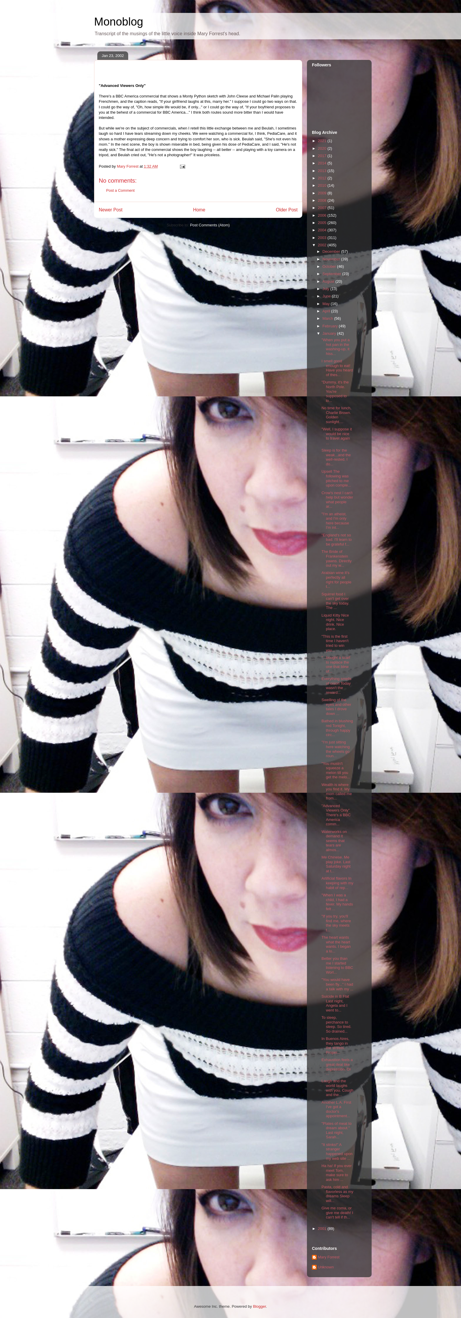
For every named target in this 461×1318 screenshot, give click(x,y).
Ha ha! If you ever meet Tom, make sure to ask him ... (336, 1173)
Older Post (287, 209)
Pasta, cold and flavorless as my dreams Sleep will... (337, 1194)
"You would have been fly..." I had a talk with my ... (337, 984)
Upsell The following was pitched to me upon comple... (336, 478)
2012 (323, 178)
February (331, 326)
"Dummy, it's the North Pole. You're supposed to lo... (335, 391)
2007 (323, 208)
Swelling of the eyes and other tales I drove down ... (336, 707)
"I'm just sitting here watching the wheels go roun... (335, 749)
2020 (323, 148)
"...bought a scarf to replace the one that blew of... (335, 664)
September (332, 274)
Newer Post (111, 209)
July (326, 289)
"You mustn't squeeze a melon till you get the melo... (335, 770)
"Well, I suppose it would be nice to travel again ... (336, 436)
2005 (323, 222)
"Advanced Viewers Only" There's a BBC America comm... (335, 815)
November (332, 259)
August (329, 281)
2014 (323, 163)
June (327, 296)
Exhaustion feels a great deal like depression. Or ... (337, 1067)
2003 (323, 237)
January (330, 333)
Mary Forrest (329, 1257)
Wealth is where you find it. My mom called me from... (336, 791)
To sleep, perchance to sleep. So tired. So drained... (336, 1024)
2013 (323, 171)
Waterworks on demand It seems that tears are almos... (334, 840)
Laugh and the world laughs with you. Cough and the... (337, 1088)
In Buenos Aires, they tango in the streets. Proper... (335, 1045)
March (328, 318)
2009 (323, 193)
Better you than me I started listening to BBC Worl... (337, 965)
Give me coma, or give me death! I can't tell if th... (337, 1212)
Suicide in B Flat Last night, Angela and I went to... (335, 1003)
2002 (323, 245)
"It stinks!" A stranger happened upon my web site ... (336, 1151)
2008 (323, 200)
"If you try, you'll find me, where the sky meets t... (336, 923)
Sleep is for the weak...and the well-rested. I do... (336, 457)
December (332, 251)
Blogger (259, 1306)
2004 (323, 230)
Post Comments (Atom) (210, 225)
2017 (323, 156)
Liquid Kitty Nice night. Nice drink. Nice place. (335, 622)
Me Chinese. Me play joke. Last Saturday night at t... (335, 864)
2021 (323, 141)
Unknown (326, 1267)
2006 (323, 215)
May (327, 304)
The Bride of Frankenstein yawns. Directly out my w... (336, 558)
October (330, 266)
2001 (323, 1228)
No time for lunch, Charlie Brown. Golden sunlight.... (336, 415)
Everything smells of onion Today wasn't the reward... (336, 685)
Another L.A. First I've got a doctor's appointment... (336, 1109)
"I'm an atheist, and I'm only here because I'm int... (335, 521)
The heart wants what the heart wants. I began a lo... (336, 944)
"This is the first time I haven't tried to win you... (334, 643)
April (327, 311)
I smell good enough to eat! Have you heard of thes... (337, 368)
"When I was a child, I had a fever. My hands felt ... (337, 902)
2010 (323, 185)
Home (199, 209)
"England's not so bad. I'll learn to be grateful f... (336, 539)
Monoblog (118, 22)
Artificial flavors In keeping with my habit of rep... (337, 883)
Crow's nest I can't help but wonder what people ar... (337, 500)
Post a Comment (120, 190)
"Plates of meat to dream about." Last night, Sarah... (336, 1130)
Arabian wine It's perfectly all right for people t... (336, 579)
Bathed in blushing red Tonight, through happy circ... (337, 728)
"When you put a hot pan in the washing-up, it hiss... (335, 347)
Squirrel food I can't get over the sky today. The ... (335, 601)
